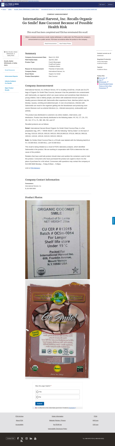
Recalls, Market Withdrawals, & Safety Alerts (26, 9)
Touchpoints (72, 407)
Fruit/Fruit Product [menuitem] (102, 63)
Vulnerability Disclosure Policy (57, 429)
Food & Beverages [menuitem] (102, 61)
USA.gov (95, 424)
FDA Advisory (35, 168)
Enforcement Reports (11, 76)
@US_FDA (102, 78)
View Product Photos (65, 43)
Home (4, 9)
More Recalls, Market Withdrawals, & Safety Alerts (10, 53)
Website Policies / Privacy (57, 420)
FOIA (95, 416)
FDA (100, 80)
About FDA (19, 420)
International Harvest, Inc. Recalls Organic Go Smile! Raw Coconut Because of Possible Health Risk (69, 9)
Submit (39, 404)
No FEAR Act (57, 424)
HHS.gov (95, 420)
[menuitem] (104, 55)
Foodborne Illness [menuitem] (102, 69)
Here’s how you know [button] (33, 1)
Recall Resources (10, 70)
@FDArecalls (103, 82)
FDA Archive (19, 416)
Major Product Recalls (9, 89)
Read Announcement (51, 43)
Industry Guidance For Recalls (10, 82)
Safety (10, 9)
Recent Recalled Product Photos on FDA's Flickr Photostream (106, 86)
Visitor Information (57, 416)
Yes (40, 392)
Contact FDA (10, 438)
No (40, 397)
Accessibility (19, 424)
